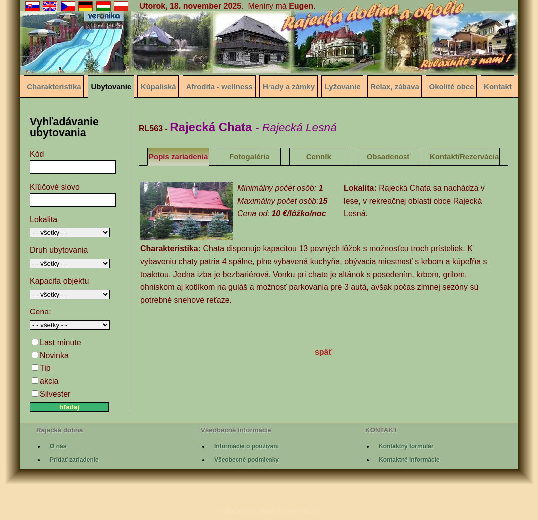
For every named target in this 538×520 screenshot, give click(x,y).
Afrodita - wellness (219, 86)
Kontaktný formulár (406, 446)
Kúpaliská (158, 86)
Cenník (318, 156)
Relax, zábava (394, 86)
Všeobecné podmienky (246, 459)
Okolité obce (451, 86)
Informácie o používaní (246, 446)
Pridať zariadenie (74, 459)
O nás (58, 446)
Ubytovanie (111, 86)
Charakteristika (54, 86)
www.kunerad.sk (289, 510)
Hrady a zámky (289, 86)
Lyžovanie (343, 86)
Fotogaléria (249, 156)
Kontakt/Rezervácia (464, 156)
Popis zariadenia (178, 156)
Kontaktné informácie (409, 459)
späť (323, 352)
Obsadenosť (389, 156)
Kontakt (498, 86)
